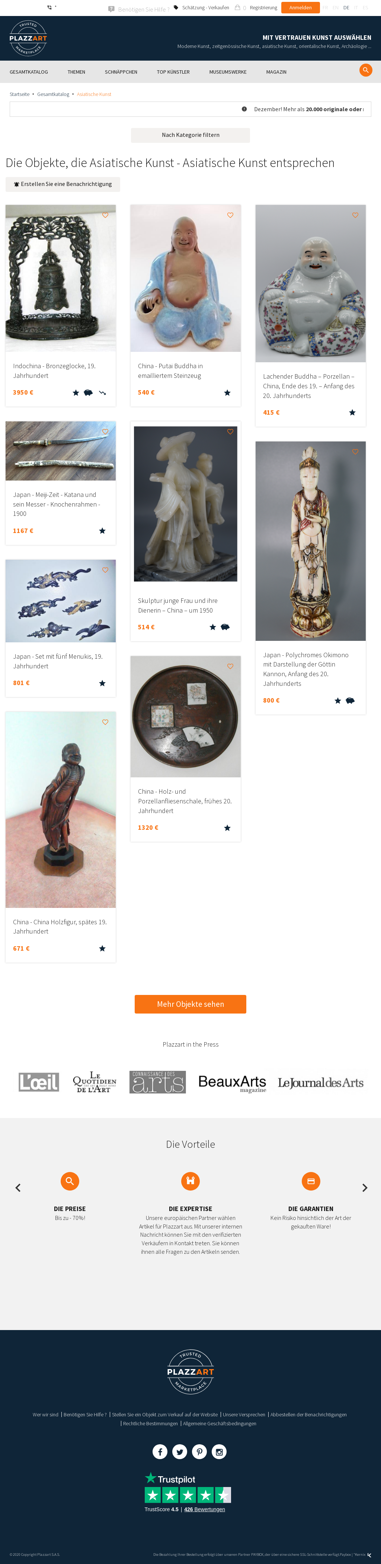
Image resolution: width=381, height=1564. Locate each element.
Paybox (345, 1553)
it (356, 7)
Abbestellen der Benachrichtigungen (308, 1413)
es (365, 7)
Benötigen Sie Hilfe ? (85, 1413)
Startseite (19, 93)
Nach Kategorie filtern (191, 134)
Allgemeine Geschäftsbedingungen (219, 1422)
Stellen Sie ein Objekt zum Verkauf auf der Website (165, 1413)
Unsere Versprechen (244, 1413)
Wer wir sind (45, 1413)
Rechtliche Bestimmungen (150, 1422)
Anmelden (300, 7)
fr (325, 7)
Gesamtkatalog (53, 93)
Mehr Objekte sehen (190, 1003)
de (346, 7)
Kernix (363, 1553)
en (336, 7)
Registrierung (263, 7)
